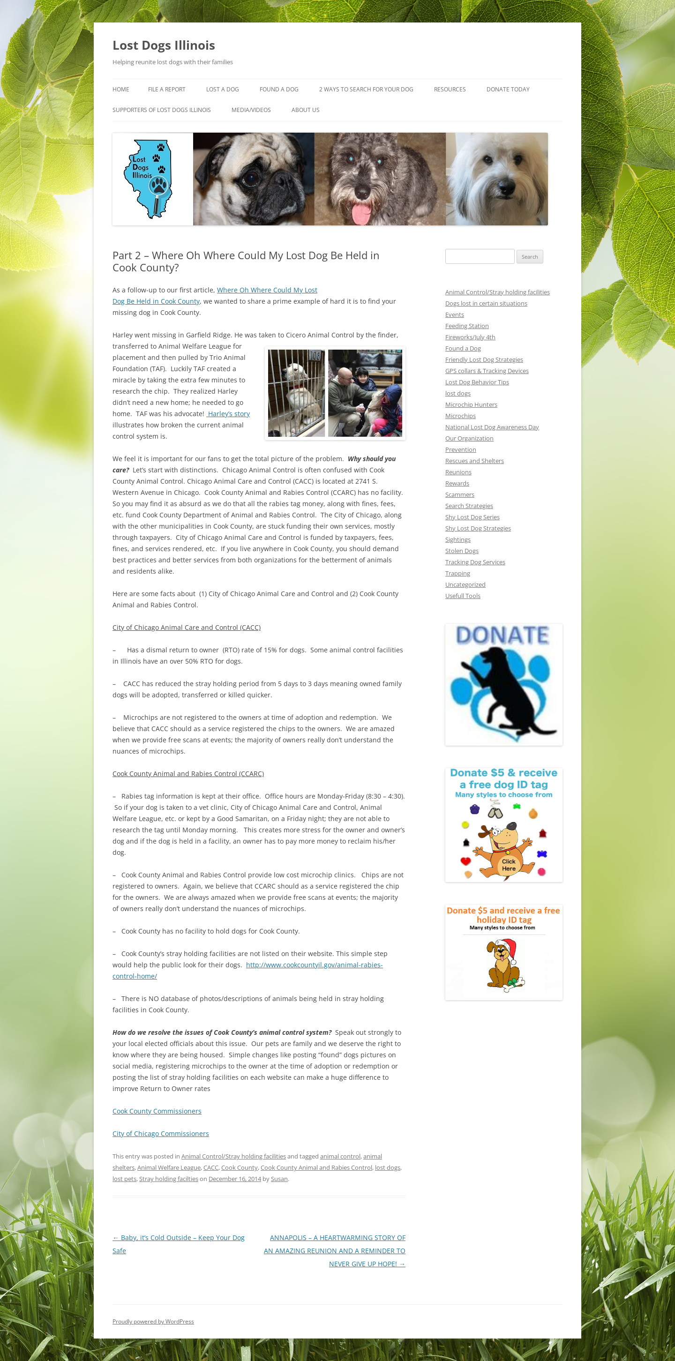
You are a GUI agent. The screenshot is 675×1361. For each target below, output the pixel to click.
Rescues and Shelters (474, 460)
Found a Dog (463, 348)
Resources (450, 89)
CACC (210, 1167)
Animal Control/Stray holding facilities (233, 1156)
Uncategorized (465, 584)
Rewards (457, 483)
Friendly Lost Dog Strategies (484, 359)
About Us (306, 110)
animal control (340, 1156)
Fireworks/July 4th (470, 337)
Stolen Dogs (462, 550)
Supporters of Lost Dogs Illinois (161, 110)
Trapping (457, 573)
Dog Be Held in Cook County (156, 301)
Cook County (239, 1167)
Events (454, 314)
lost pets (124, 1178)
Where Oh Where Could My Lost (267, 289)
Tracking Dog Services (475, 562)
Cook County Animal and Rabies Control (316, 1167)
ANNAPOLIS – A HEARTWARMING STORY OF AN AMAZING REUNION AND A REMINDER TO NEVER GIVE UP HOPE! (334, 1250)
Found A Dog (279, 89)
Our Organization (469, 438)
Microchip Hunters (471, 404)
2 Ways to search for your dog (366, 89)
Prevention (460, 449)
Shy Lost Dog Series (472, 517)
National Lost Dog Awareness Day (492, 427)
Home (120, 89)
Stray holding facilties (168, 1178)
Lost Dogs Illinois (163, 45)
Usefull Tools (462, 595)
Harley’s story (228, 413)
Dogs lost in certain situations (486, 303)
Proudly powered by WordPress (153, 1321)
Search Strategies (469, 505)
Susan (279, 1178)
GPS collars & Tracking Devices (487, 370)
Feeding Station (467, 326)
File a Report (167, 89)
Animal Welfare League (169, 1167)
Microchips (460, 415)
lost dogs (387, 1167)
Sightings (458, 539)
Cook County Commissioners (157, 1111)
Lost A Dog (222, 89)
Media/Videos (251, 110)
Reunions (458, 472)
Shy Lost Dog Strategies (478, 528)
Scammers (459, 494)
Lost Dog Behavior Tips (477, 382)
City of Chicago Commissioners (160, 1133)
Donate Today (508, 89)
